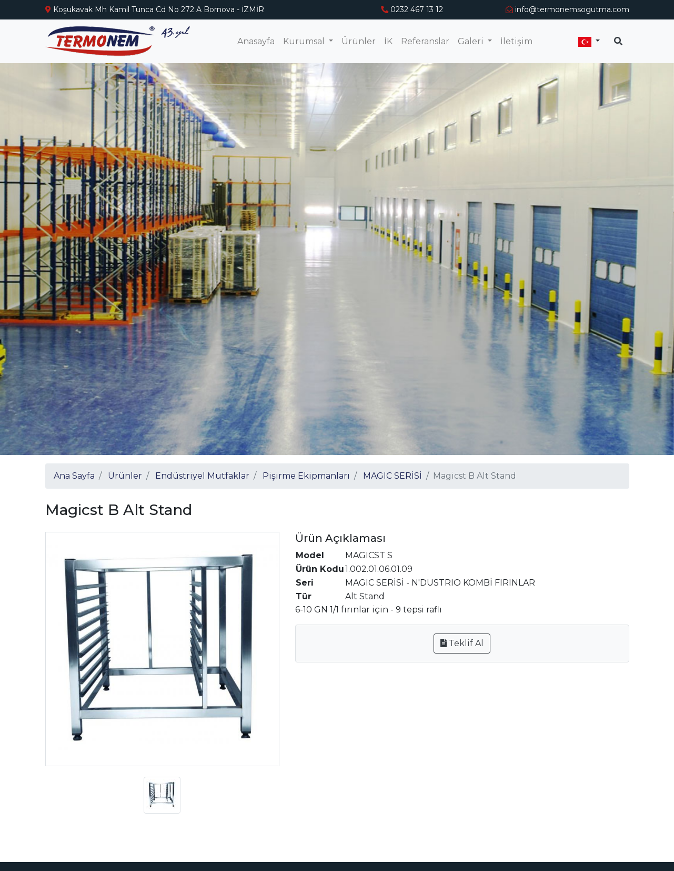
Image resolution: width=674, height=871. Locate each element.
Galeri (472, 41)
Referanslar (425, 41)
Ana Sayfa (74, 476)
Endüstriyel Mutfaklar (202, 476)
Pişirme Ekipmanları (306, 476)
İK (388, 41)
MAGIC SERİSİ (392, 476)
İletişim (516, 41)
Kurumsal (305, 41)
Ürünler (358, 41)
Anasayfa (256, 41)
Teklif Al (462, 643)
